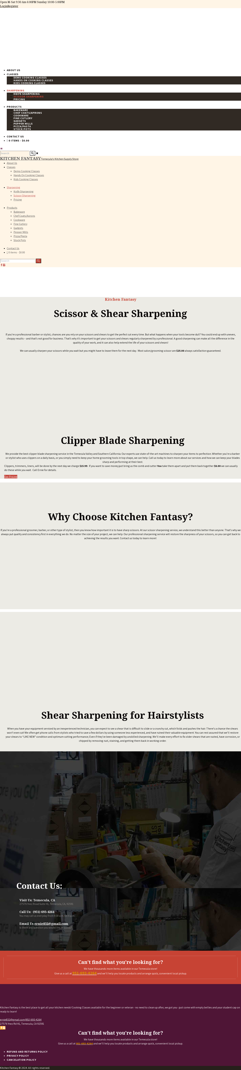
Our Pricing (10, 476)
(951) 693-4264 (33, 1019)
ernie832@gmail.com (51, 924)
